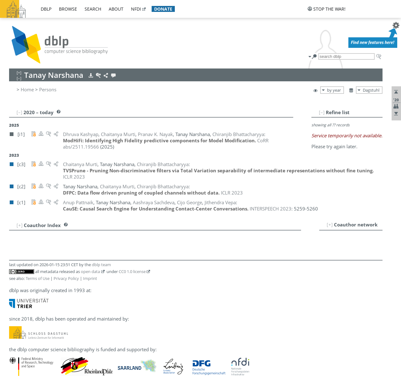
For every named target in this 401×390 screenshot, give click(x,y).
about (116, 9)
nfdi (136, 9)
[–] (322, 112)
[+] (330, 224)
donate (163, 9)
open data (90, 271)
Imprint (90, 278)
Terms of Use (37, 278)
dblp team (101, 264)
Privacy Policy (66, 278)
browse (68, 9)
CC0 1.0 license (132, 271)
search (93, 9)
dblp (46, 9)
